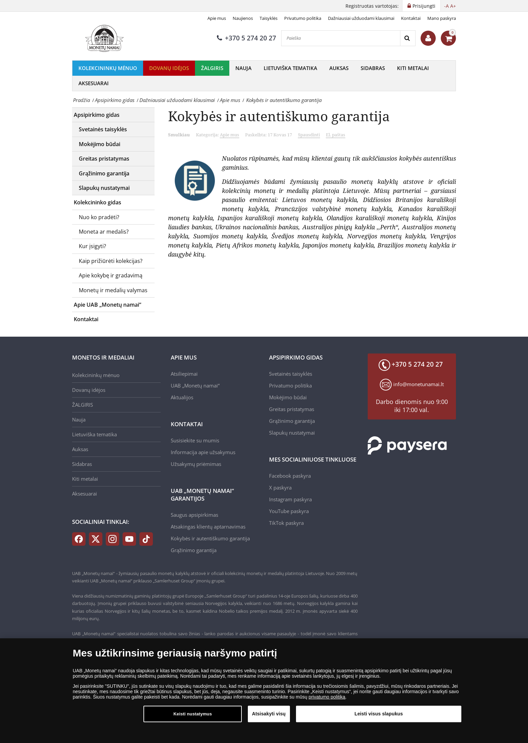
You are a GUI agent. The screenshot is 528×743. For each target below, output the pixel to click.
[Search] (407, 38)
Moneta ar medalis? (104, 231)
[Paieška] (341, 38)
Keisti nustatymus (192, 713)
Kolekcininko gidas (97, 202)
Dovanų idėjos (169, 68)
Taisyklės (268, 18)
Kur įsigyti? (92, 246)
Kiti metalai (413, 68)
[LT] (105, 38)
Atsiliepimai (184, 373)
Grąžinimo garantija (104, 173)
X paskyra (280, 487)
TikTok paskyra (286, 522)
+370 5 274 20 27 (246, 38)
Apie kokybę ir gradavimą (110, 275)
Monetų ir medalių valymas (113, 290)
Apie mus (216, 18)
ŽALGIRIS (212, 68)
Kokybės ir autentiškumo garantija (210, 538)
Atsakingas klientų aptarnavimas (208, 526)
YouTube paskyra (289, 511)
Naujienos (243, 18)
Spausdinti (309, 135)
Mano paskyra (441, 18)
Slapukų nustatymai (104, 188)
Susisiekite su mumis (195, 440)
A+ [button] (453, 6)
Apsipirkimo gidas (97, 115)
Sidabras (373, 68)
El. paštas (335, 135)
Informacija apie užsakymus (203, 452)
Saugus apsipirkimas (194, 514)
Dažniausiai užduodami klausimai (361, 18)
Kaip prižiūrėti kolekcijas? (110, 261)
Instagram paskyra (290, 499)
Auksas (339, 68)
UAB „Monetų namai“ (195, 385)
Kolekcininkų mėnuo (107, 68)
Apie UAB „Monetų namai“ (107, 304)
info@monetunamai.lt (418, 384)
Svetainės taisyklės (103, 129)
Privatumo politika (302, 18)
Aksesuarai (93, 83)
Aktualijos (182, 397)
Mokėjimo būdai (99, 144)
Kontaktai (411, 18)
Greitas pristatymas (104, 158)
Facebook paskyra (290, 475)
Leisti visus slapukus (379, 713)
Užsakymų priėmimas (196, 464)
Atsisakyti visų (269, 713)
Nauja (243, 68)
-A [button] (446, 6)
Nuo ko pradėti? (99, 217)
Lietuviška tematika (290, 68)
